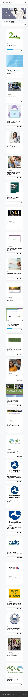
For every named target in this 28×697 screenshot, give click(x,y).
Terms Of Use (18, 696)
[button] (14, 35)
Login (25, 2)
